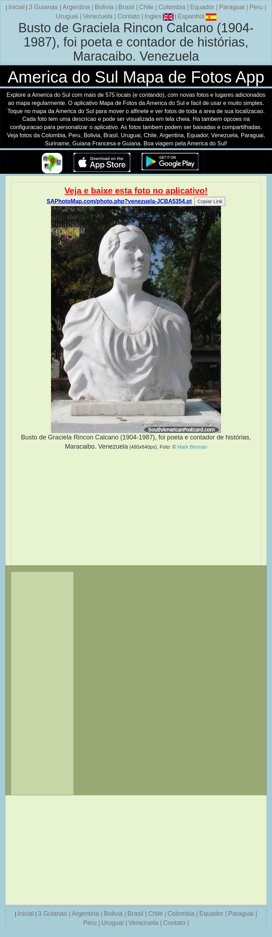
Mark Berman (192, 447)
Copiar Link (209, 201)
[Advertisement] (136, 508)
